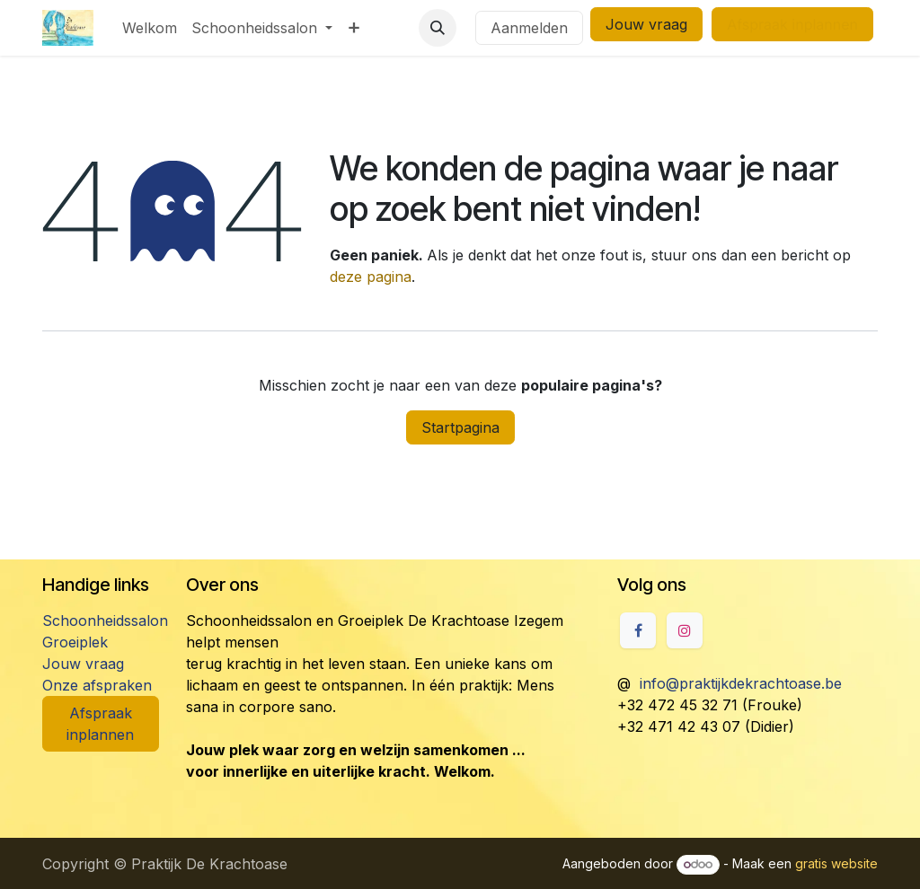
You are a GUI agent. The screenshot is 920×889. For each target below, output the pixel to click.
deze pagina (370, 277)
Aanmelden (529, 28)
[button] (437, 28)
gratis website (836, 863)
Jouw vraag (646, 24)
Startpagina (460, 427)
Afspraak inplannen (100, 724)
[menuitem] (149, 28)
